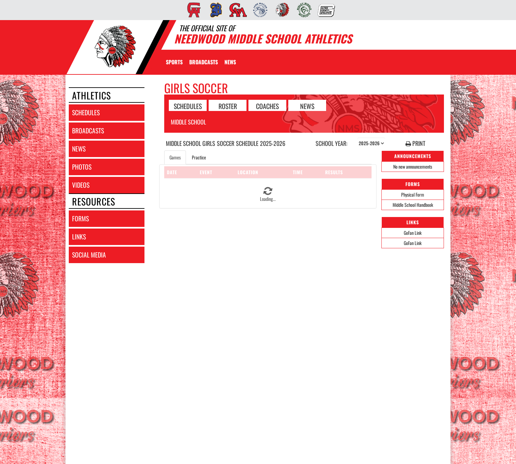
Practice (199, 157)
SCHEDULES (188, 105)
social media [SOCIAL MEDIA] (89, 254)
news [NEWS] (79, 148)
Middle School (188, 122)
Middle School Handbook (413, 204)
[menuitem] (192, 10)
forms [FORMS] (80, 218)
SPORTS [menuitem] (174, 62)
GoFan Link (413, 232)
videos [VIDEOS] (81, 185)
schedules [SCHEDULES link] (86, 112)
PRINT (415, 143)
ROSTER (228, 105)
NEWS (307, 105)
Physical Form (412, 194)
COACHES (267, 105)
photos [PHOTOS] (81, 167)
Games (175, 157)
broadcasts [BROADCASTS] (88, 130)
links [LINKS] (79, 236)
